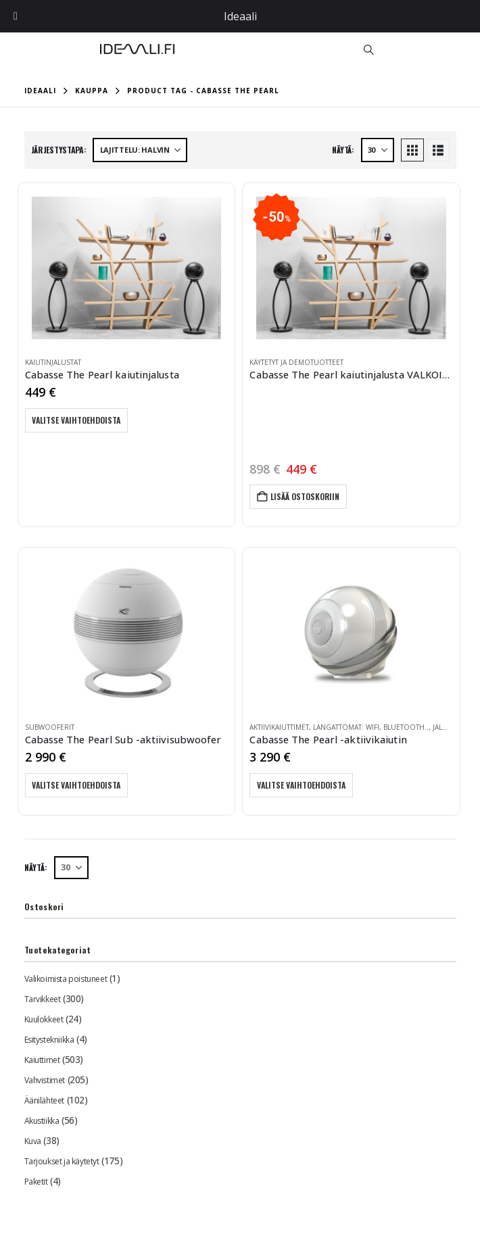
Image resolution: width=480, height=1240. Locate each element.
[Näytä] (377, 150)
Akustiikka (41, 1120)
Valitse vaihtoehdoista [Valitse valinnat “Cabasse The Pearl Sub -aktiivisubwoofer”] (76, 785)
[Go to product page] (127, 268)
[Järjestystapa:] (140, 150)
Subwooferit (49, 727)
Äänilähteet (44, 1100)
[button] (368, 49)
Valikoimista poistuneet (65, 979)
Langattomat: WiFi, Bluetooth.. (371, 727)
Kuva (32, 1141)
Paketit (36, 1181)
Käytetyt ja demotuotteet (296, 362)
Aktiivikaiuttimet (279, 727)
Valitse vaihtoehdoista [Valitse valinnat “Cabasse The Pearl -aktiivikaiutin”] (301, 785)
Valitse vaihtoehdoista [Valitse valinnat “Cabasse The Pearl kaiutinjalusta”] (76, 420)
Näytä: (343, 149)
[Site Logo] (137, 49)
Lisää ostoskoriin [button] (304, 496)
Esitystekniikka (49, 1039)
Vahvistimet (44, 1080)
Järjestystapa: (59, 149)
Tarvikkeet (42, 999)
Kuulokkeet (44, 1019)
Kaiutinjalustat (53, 362)
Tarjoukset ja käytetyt (61, 1161)
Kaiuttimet (42, 1060)
